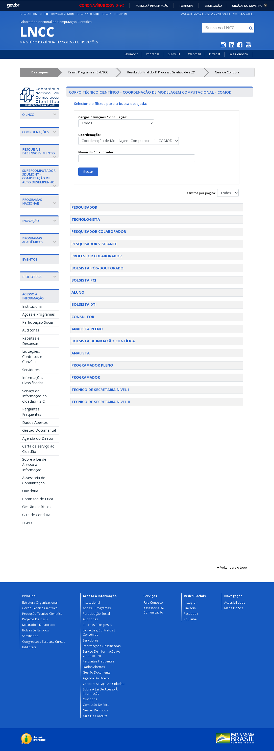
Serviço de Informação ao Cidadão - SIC (34, 396)
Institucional (32, 306)
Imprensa (153, 54)
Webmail (194, 54)
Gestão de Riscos (36, 506)
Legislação (213, 6)
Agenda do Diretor (38, 438)
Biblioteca (29, 647)
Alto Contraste (218, 13)
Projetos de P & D (35, 619)
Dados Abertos (35, 422)
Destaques (40, 72)
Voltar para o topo (231, 567)
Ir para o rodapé (114, 14)
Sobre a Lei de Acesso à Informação (34, 464)
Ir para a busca (87, 14)
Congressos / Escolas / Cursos (43, 641)
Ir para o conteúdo (34, 14)
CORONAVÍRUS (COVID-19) (101, 6)
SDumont (131, 54)
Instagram (191, 602)
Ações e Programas (38, 314)
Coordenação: (128, 139)
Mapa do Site (242, 13)
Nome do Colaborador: (136, 156)
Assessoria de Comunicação (33, 480)
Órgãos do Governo (247, 6)
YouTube (190, 619)
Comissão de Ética (37, 498)
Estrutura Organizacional (40, 602)
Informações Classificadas (32, 380)
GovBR (13, 5)
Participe (186, 6)
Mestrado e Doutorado (38, 625)
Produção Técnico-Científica (42, 613)
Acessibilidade (192, 13)
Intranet (214, 54)
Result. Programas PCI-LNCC (88, 72)
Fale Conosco (238, 54)
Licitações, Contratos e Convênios (32, 356)
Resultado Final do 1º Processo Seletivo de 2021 (161, 72)
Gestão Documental (39, 430)
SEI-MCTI (174, 54)
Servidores (31, 369)
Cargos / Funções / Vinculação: (116, 121)
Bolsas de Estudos (35, 630)
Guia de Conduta (227, 72)
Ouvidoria (30, 490)
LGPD (27, 522)
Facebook (191, 613)
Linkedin (190, 608)
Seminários (30, 636)
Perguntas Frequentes (31, 412)
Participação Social (38, 322)
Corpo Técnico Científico (40, 608)
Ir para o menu (62, 14)
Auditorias (30, 330)
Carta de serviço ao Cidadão (38, 449)
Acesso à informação (152, 6)
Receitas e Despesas (30, 341)
